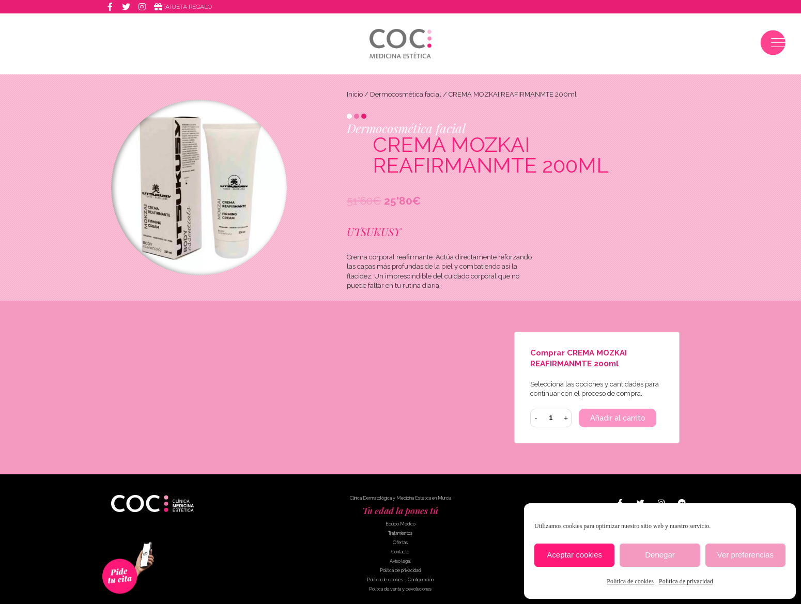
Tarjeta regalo (189, 7)
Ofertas (400, 543)
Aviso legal (400, 561)
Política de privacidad (686, 581)
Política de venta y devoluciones (400, 589)
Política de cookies (630, 581)
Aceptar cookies (574, 554)
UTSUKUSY (373, 232)
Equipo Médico (400, 524)
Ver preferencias (745, 554)
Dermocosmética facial (405, 94)
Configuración (421, 580)
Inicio (355, 94)
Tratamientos (400, 533)
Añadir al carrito (618, 418)
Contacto (400, 552)
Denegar (660, 554)
